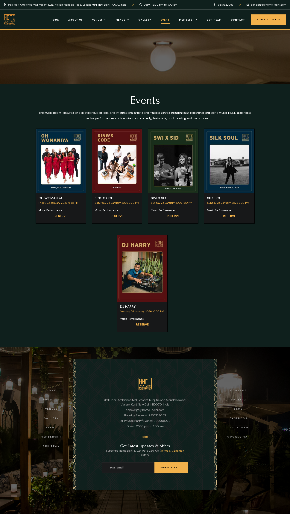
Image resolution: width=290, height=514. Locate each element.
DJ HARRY (128, 306)
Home (55, 19)
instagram (238, 427)
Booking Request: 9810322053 (145, 415)
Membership (188, 19)
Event (165, 19)
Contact (238, 19)
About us (51, 399)
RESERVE (60, 216)
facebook (239, 418)
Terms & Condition (172, 450)
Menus (120, 19)
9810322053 (223, 4)
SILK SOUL (215, 198)
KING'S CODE (105, 198)
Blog (238, 408)
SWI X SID (158, 198)
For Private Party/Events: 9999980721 (145, 421)
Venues (97, 19)
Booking (238, 399)
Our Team (214, 19)
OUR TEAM (51, 446)
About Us (75, 19)
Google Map (238, 436)
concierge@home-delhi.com (266, 4)
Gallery (144, 19)
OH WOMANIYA (50, 198)
